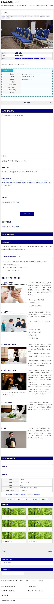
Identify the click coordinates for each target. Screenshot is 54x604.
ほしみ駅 (3, 202)
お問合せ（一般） (32, 586)
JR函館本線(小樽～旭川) (8, 226)
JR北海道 (17, 226)
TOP (9, 580)
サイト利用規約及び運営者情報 (8, 590)
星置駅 (13, 202)
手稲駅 (9, 202)
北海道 (3, 16)
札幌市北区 (24, 16)
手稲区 (7, 16)
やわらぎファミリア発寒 (8, 529)
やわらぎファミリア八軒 (34, 516)
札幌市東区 (36, 16)
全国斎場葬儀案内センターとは (8, 586)
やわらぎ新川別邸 (32, 541)
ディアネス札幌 (6, 516)
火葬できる (30, 494)
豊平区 (7, 17)
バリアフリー (9, 494)
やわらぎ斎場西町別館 (7, 541)
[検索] (13, 573)
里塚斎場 (50, 551)
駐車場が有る (37, 494)
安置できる (23, 494)
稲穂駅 (17, 202)
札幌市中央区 (17, 16)
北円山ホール (32, 529)
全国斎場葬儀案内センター (11, 2)
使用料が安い (16, 494)
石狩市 (3, 17)
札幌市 (12, 16)
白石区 (47, 16)
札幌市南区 (30, 16)
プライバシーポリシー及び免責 (35, 590)
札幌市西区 (42, 16)
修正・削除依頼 (4, 595)
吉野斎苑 (4, 551)
